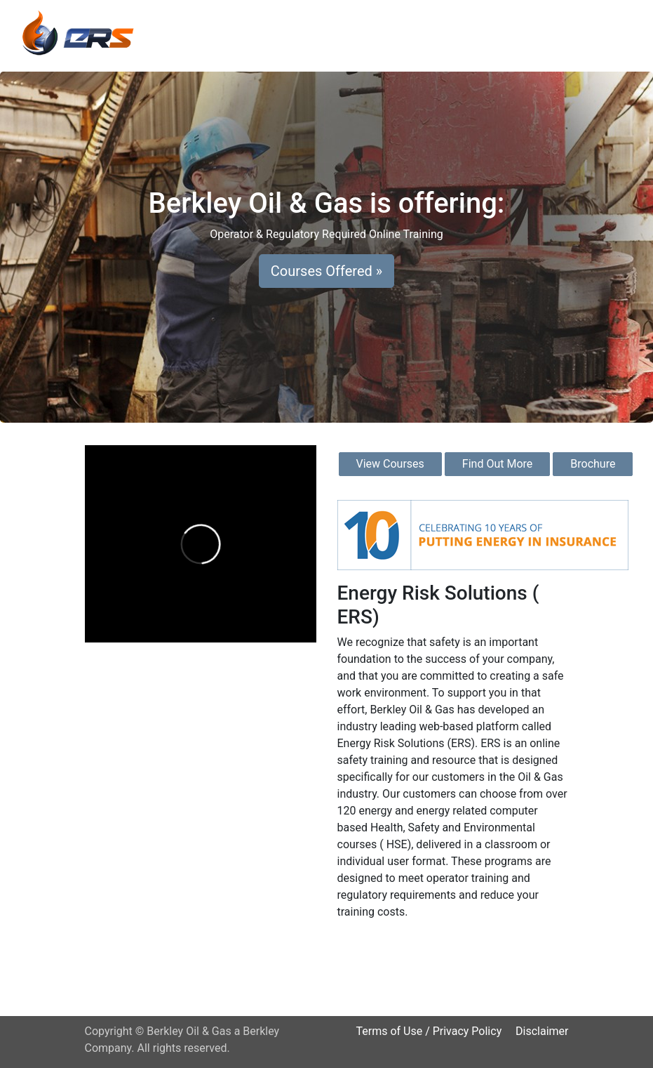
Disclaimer (542, 1031)
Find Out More (497, 463)
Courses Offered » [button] (326, 271)
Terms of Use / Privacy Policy (428, 1031)
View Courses (390, 463)
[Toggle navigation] (622, 33)
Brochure (592, 463)
